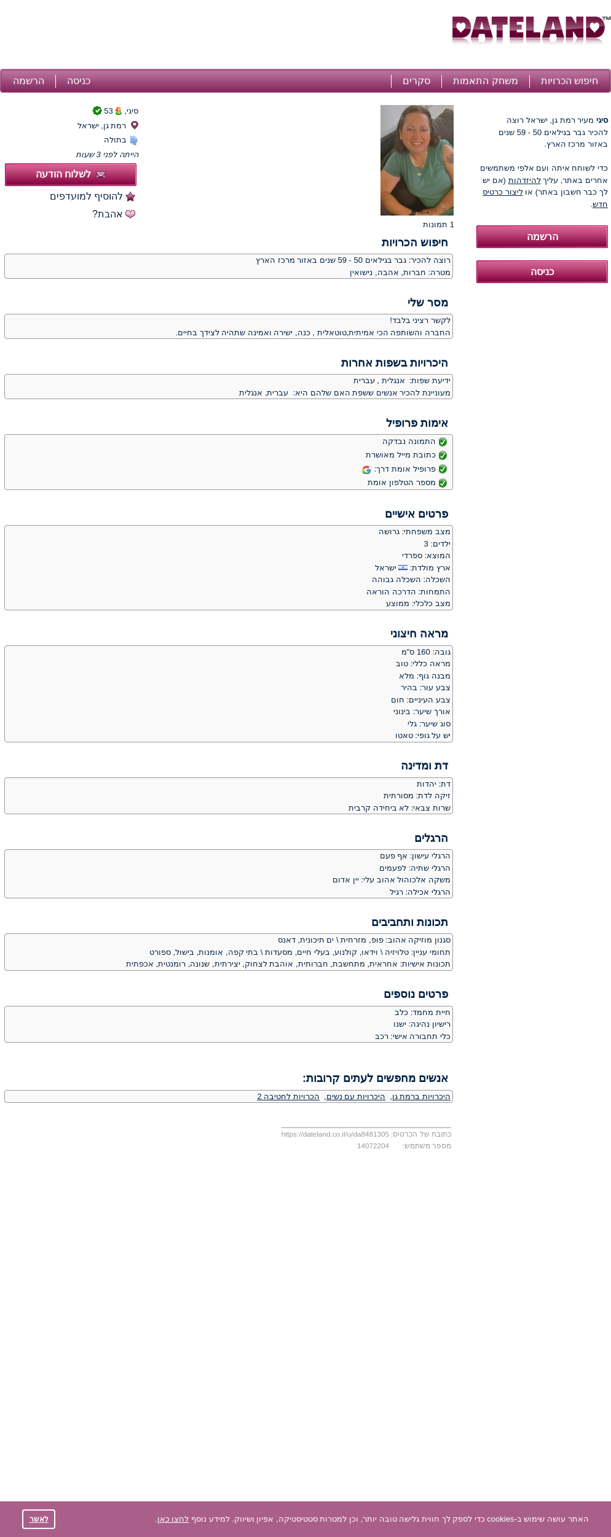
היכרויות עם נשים (355, 1096)
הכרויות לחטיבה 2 (288, 1096)
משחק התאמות (485, 81)
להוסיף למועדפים (86, 196)
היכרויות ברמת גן (421, 1096)
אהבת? (107, 214)
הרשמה (28, 81)
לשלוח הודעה (71, 174)
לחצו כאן (173, 1518)
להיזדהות (524, 180)
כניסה (78, 81)
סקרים (416, 81)
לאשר (39, 1519)
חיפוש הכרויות (569, 81)
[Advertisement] (224, 35)
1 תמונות (438, 224)
